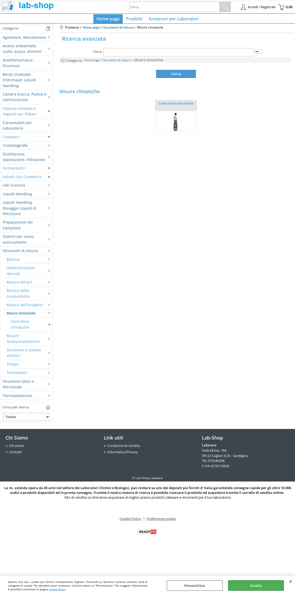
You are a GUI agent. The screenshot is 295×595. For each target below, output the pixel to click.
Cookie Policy (57, 589)
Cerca (97, 53)
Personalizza (194, 585)
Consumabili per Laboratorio (17, 127)
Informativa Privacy (122, 454)
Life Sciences (14, 187)
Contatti (15, 454)
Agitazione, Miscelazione (24, 39)
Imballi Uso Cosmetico (22, 178)
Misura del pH (19, 284)
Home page (109, 20)
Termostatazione (17, 397)
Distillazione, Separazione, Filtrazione (24, 159)
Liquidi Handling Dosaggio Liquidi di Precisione (19, 210)
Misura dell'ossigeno (25, 306)
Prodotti (134, 20)
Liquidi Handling (17, 196)
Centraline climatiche (20, 326)
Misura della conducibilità (18, 295)
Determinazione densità (21, 272)
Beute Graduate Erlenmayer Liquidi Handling (19, 82)
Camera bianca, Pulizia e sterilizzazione (24, 99)
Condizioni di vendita (123, 448)
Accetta (256, 585)
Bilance (13, 261)
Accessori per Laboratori (172, 20)
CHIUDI (290, 581)
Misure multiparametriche (23, 340)
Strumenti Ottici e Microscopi (18, 386)
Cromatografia (15, 147)
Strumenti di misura (20, 252)
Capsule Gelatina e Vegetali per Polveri (20, 113)
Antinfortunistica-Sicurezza (18, 65)
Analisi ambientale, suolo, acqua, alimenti (22, 50)
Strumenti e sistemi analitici (24, 355)
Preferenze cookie (161, 520)
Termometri (17, 374)
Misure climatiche (21, 315)
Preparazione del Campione (18, 227)
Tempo (13, 366)
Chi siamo (16, 448)
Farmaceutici (14, 170)
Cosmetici (11, 138)
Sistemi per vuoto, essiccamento (19, 241)
